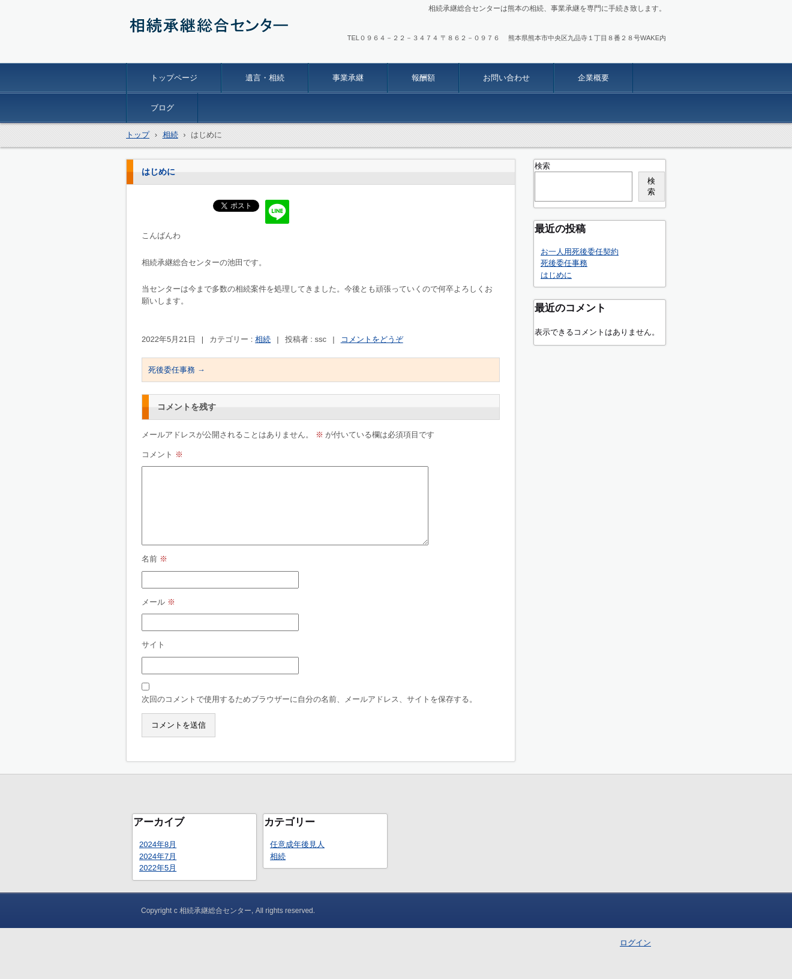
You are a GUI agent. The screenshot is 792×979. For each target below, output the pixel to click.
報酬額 (423, 77)
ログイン (635, 942)
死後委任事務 (176, 369)
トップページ (174, 77)
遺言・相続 (264, 77)
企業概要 (593, 77)
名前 (154, 558)
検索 (542, 165)
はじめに (556, 275)
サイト (153, 644)
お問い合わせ (506, 77)
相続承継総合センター (182, 55)
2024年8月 (157, 844)
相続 (263, 339)
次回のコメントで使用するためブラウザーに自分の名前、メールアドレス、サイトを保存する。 (309, 699)
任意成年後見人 (297, 844)
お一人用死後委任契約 (580, 251)
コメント (162, 454)
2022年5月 (157, 867)
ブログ (162, 107)
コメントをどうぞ (372, 339)
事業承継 (348, 77)
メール (158, 601)
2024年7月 (157, 856)
